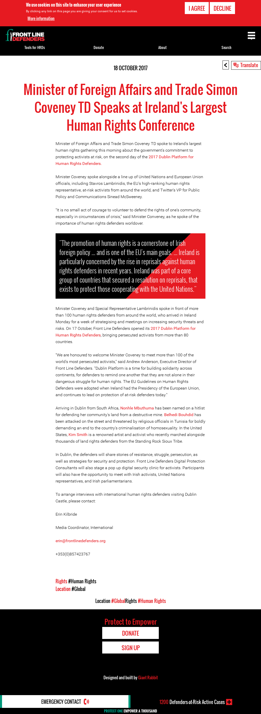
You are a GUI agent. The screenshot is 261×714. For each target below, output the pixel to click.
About (162, 47)
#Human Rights (82, 581)
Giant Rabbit (148, 677)
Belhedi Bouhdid (178, 414)
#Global (78, 589)
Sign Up (131, 648)
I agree (197, 8)
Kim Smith (78, 434)
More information (41, 18)
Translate (249, 64)
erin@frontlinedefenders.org (81, 540)
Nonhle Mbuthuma (137, 408)
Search (226, 47)
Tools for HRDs (34, 47)
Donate (99, 47)
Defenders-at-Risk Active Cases (192, 702)
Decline (222, 8)
